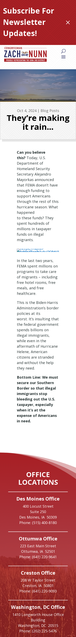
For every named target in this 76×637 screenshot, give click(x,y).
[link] (25, 54)
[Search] (63, 51)
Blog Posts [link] (50, 110)
